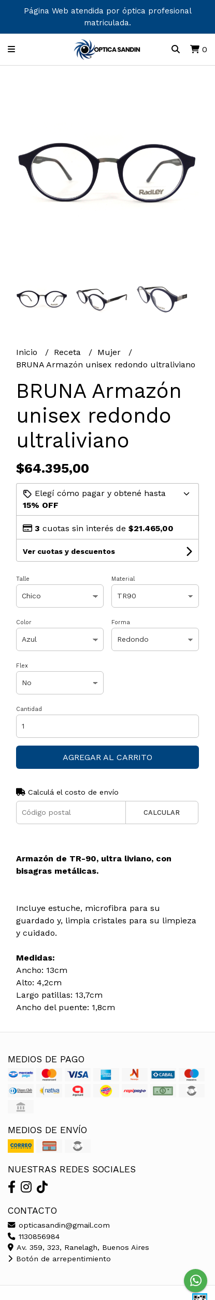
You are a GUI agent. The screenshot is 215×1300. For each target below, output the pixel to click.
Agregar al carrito (107, 757)
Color (24, 622)
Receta (68, 352)
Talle (23, 579)
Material (123, 579)
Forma (120, 622)
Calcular (162, 812)
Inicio (28, 352)
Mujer (110, 352)
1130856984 (34, 1236)
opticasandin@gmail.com (59, 1225)
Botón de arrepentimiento (59, 1259)
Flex (22, 665)
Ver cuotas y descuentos (69, 551)
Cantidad (29, 709)
